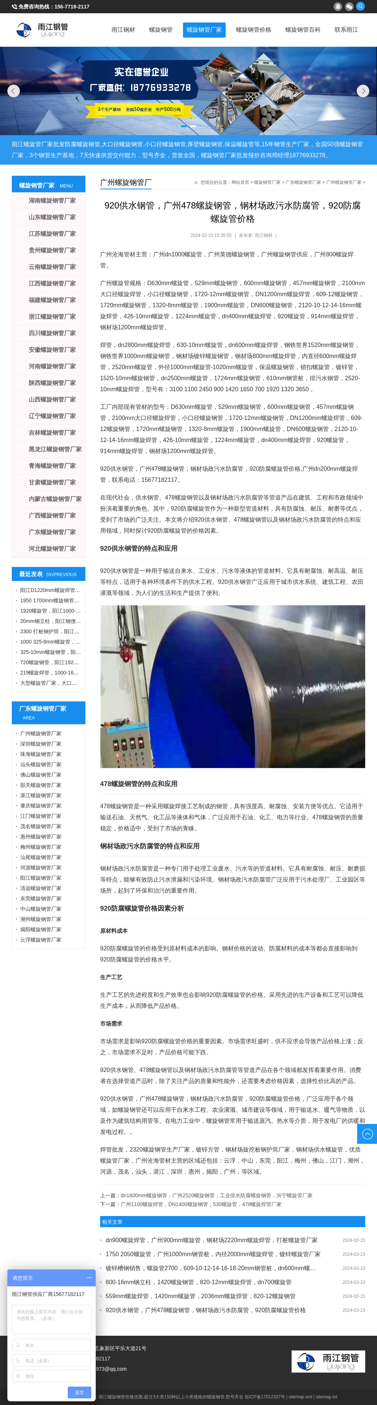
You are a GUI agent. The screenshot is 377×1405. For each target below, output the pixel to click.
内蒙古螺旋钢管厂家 (55, 499)
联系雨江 (346, 30)
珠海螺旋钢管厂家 (40, 754)
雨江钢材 (119, 30)
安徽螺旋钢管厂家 (52, 350)
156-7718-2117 (71, 7)
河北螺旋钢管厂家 (52, 549)
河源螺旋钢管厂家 (40, 867)
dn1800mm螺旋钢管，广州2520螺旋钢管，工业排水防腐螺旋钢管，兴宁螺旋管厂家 (217, 1195)
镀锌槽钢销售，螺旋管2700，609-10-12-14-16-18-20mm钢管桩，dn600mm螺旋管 (213, 1268)
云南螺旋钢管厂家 (52, 267)
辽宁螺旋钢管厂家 (52, 416)
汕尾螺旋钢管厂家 (40, 857)
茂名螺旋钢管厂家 (40, 826)
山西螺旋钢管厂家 (52, 399)
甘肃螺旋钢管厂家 (52, 482)
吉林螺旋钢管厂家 (52, 433)
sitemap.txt (326, 1396)
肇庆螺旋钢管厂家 (40, 806)
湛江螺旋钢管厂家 (40, 795)
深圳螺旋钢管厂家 (40, 744)
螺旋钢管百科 (302, 30)
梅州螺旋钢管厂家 (40, 847)
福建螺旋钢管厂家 (52, 300)
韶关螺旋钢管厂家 (40, 785)
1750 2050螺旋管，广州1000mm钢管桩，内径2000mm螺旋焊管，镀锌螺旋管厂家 (213, 1254)
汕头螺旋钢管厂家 (40, 764)
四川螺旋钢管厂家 (52, 333)
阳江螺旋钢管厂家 (40, 878)
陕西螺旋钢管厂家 (52, 383)
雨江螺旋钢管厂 (42, 30)
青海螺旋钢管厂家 (52, 466)
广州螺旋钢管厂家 (344, 182)
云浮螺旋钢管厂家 (40, 940)
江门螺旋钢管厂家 (40, 816)
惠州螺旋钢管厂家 (40, 837)
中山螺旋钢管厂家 (40, 909)
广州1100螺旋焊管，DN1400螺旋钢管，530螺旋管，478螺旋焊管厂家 (201, 1204)
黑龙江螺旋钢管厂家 (55, 449)
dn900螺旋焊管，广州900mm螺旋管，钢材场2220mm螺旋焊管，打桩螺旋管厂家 (212, 1240)
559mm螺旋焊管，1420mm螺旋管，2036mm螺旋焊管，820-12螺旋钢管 (201, 1296)
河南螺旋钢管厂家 (52, 366)
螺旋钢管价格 (251, 30)
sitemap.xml (300, 1396)
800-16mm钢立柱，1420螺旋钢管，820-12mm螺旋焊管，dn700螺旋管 (199, 1282)
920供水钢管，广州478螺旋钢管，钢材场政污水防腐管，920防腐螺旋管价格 (206, 1310)
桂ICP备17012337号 (265, 1396)
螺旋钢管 (157, 30)
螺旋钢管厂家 (201, 30)
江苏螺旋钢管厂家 (52, 234)
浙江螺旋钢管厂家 (52, 316)
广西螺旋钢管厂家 (52, 515)
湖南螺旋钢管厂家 (52, 200)
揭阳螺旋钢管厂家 (40, 929)
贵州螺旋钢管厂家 (52, 250)
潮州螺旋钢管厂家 (40, 919)
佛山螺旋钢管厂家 (40, 775)
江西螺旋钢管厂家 (52, 283)
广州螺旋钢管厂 (126, 182)
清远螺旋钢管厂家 (40, 888)
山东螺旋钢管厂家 (52, 217)
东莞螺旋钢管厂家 (40, 898)
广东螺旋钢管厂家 (303, 182)
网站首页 (240, 182)
